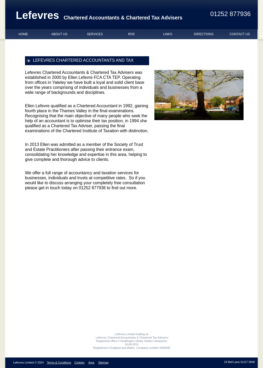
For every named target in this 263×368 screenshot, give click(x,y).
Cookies (79, 362)
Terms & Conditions (59, 362)
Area (91, 362)
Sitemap (103, 362)
